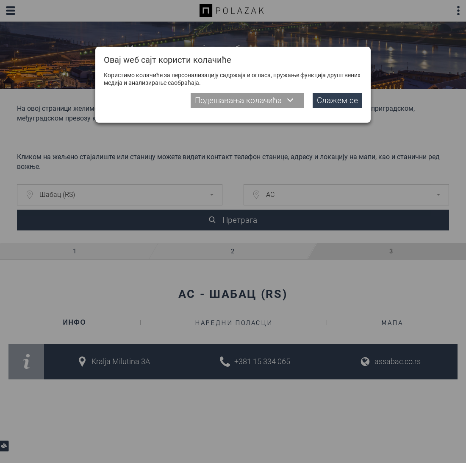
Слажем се (337, 100)
